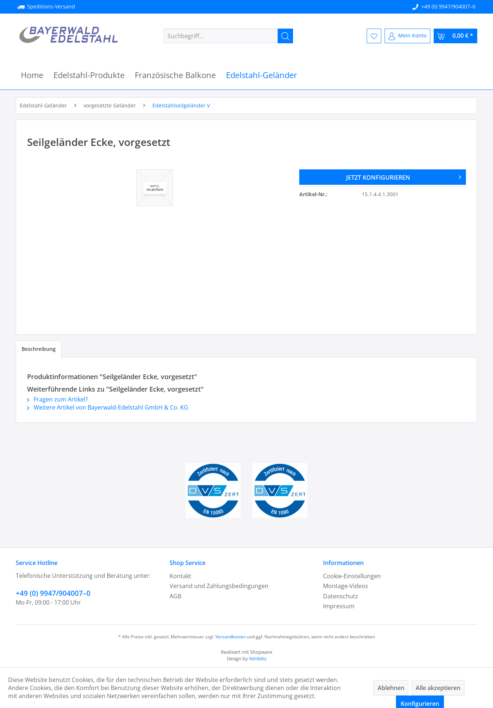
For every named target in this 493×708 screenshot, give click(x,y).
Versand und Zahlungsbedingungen (219, 586)
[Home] (32, 75)
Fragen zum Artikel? (57, 399)
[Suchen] (285, 36)
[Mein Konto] (407, 36)
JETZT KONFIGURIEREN (403, 176)
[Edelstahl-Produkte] (89, 75)
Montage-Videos (345, 586)
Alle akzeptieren (438, 688)
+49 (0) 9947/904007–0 (448, 6)
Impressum (339, 606)
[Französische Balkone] (175, 75)
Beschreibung (39, 348)
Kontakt (180, 576)
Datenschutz (340, 596)
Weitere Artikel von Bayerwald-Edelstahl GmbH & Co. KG (107, 407)
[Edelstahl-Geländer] (261, 75)
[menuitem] (228, 36)
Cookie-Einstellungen (352, 576)
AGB (175, 596)
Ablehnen (391, 688)
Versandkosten (230, 637)
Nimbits (257, 658)
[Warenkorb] (455, 36)
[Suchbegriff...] (228, 36)
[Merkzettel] (374, 36)
